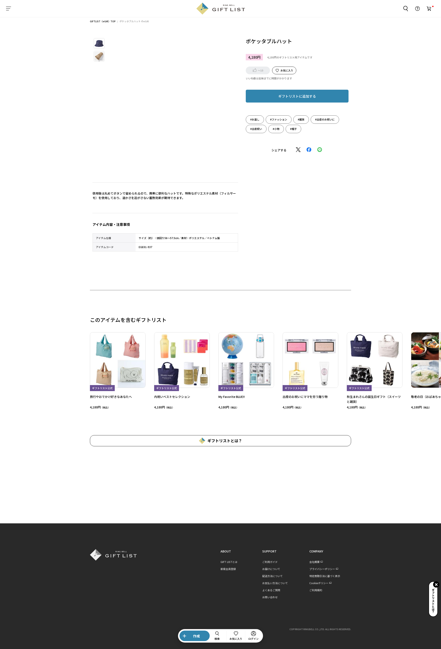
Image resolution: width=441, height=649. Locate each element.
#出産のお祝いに (314, 119)
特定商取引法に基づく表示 (314, 576)
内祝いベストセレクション (161, 396)
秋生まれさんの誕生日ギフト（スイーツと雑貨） (363, 398)
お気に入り (276, 70)
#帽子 (282, 129)
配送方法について (262, 576)
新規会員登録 (217, 569)
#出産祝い (245, 129)
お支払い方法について (264, 583)
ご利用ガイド (259, 562)
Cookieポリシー (308, 583)
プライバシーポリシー (311, 569)
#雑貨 (290, 119)
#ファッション (267, 119)
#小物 (265, 129)
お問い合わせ (259, 597)
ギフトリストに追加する (286, 96)
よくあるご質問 (261, 590)
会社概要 (304, 562)
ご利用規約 (305, 590)
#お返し (244, 119)
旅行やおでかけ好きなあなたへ (100, 396)
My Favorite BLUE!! (221, 396)
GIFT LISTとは (218, 562)
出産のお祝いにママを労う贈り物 (294, 396)
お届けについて (261, 569)
